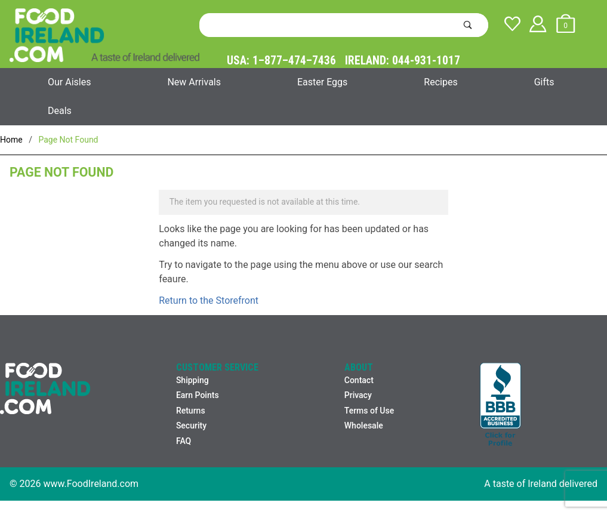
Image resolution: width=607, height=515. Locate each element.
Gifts (544, 82)
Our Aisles (69, 82)
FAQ (183, 441)
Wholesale (363, 425)
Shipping (192, 380)
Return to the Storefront (208, 300)
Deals (60, 110)
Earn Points (197, 395)
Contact (359, 380)
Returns (190, 410)
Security (191, 425)
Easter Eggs (322, 82)
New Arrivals (194, 82)
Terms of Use (369, 410)
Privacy (358, 395)
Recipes (440, 82)
